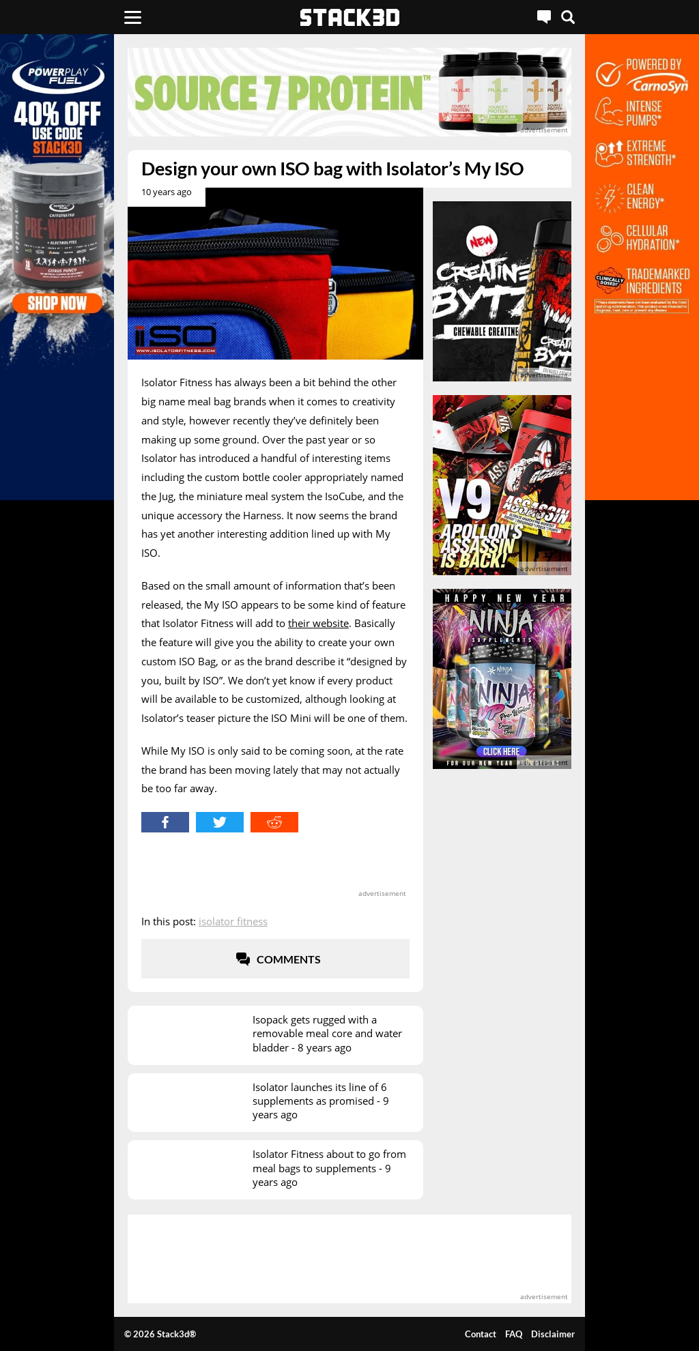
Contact (480, 1333)
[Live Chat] (544, 17)
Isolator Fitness (233, 921)
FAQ (513, 1333)
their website (318, 623)
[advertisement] (349, 92)
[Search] (568, 17)
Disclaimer (553, 1333)
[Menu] (132, 17)
